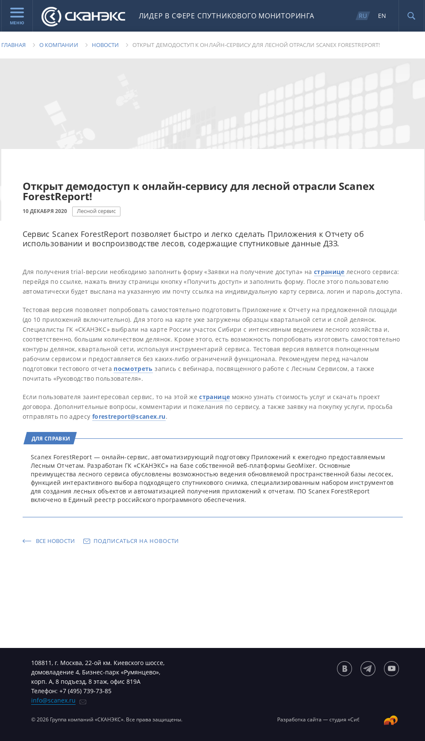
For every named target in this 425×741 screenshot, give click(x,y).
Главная (13, 45)
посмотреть (133, 369)
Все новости (55, 541)
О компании (58, 45)
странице (329, 272)
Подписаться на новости (136, 541)
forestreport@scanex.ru (129, 416)
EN (382, 16)
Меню (17, 17)
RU (363, 16)
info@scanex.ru (53, 700)
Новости (105, 45)
